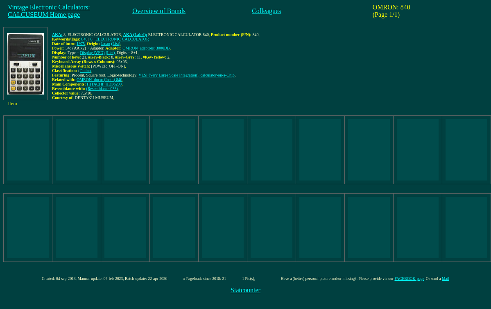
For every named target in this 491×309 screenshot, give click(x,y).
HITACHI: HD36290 (104, 84)
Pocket (85, 70)
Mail (445, 278)
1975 (81, 43)
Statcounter (245, 289)
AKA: (57, 34)
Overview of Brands (159, 10)
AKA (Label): (135, 34)
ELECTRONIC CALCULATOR (122, 39)
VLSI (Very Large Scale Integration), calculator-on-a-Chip (186, 75)
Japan (105, 43)
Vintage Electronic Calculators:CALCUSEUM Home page (49, 11)
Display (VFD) (92, 52)
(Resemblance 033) (102, 88)
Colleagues (266, 10)
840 (84, 39)
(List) (115, 43)
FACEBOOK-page (409, 278)
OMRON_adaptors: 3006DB (146, 48)
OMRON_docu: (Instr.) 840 (99, 79)
